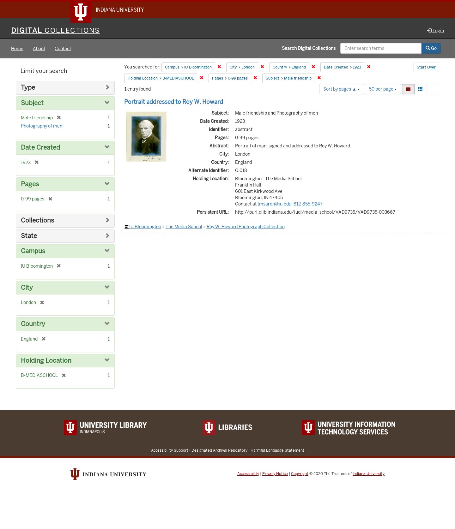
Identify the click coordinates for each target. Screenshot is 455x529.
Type (28, 88)
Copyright (299, 473)
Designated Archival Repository (219, 450)
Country (33, 324)
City (27, 288)
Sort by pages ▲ (341, 89)
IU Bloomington (145, 226)
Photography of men (41, 126)
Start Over (426, 67)
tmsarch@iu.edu (274, 204)
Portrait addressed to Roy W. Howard (173, 101)
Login (435, 30)
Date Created (40, 148)
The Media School (184, 226)
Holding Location (46, 361)
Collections (37, 220)
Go (431, 48)
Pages (30, 184)
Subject (32, 103)
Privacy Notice (275, 473)
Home (17, 48)
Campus (33, 251)
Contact (63, 48)
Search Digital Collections (309, 48)
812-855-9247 (308, 204)
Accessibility (248, 473)
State (29, 236)
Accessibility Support (169, 450)
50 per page (383, 89)
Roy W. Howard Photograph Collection (246, 226)
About (39, 48)
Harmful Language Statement (277, 450)
